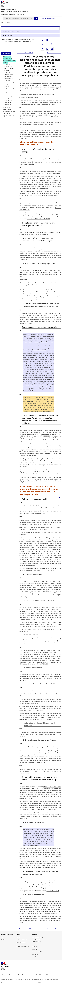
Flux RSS (18, 937)
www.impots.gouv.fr (35, 907)
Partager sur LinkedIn (47, 49)
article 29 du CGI (31, 85)
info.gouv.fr (4, 975)
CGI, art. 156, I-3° (49, 115)
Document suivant (53, 53)
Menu (59, 2)
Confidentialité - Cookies (37, 979)
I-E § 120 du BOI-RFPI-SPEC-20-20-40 (38, 219)
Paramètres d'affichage (52, 979)
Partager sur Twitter (42, 49)
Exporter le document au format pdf (42, 39)
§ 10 (31, 773)
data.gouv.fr (42, 975)
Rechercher (36, 18)
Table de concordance (21, 939)
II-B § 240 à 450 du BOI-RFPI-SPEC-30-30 (35, 436)
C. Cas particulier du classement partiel (9, 85)
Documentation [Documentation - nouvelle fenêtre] (20, 942)
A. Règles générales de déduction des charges (9, 67)
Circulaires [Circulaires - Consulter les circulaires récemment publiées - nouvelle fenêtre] (34, 944)
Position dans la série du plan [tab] (11, 32)
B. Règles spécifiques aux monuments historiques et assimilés (9, 76)
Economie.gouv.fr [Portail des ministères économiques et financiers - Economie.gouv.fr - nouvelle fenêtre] (36, 952)
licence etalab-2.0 (35, 983)
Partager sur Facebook (51, 44)
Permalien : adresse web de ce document (42, 44)
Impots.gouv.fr (35, 954)
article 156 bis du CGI (52, 434)
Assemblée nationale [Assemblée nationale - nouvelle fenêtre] (36, 937)
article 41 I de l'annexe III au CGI (46, 585)
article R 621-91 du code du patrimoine (42, 809)
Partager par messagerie (52, 49)
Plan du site (27, 979)
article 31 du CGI (25, 87)
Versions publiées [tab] (7, 35)
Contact (3, 939)
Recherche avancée (48, 18)
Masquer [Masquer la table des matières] (7, 53)
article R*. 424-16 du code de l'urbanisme (35, 463)
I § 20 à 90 (44, 664)
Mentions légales (20, 979)
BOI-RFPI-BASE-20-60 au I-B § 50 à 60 (45, 195)
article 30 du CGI (48, 85)
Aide (2, 937)
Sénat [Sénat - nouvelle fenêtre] (33, 957)
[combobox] (18, 18)
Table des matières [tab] (8, 28)
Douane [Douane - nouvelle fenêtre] (33, 946)
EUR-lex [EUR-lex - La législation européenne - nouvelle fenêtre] (33, 949)
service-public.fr (16, 975)
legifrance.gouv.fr (30, 975)
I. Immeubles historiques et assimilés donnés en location (9, 60)
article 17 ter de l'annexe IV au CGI (41, 520)
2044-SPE (35, 905)
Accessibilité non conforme (8, 979)
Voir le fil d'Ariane (5, 22)
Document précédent (26, 53)
